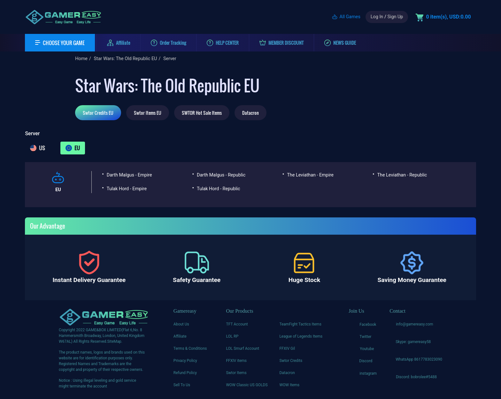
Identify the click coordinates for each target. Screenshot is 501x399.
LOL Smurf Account (242, 348)
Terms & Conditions (190, 348)
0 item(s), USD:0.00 (448, 17)
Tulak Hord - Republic (218, 189)
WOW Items (289, 385)
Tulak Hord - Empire (127, 189)
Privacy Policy (185, 360)
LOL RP (232, 336)
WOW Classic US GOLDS (246, 385)
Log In (377, 17)
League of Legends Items (300, 336)
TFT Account (237, 324)
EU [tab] (73, 148)
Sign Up (395, 17)
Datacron (250, 112)
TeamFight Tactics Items (300, 324)
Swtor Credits (290, 360)
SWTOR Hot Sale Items (202, 112)
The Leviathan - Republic (402, 175)
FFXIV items (236, 360)
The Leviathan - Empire (310, 175)
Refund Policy (185, 373)
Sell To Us (181, 385)
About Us (181, 324)
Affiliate (180, 336)
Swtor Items (236, 373)
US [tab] (37, 148)
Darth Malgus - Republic (221, 175)
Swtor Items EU (147, 112)
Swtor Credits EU (98, 112)
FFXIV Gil (287, 348)
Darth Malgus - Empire (129, 175)
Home (81, 58)
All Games (350, 17)
